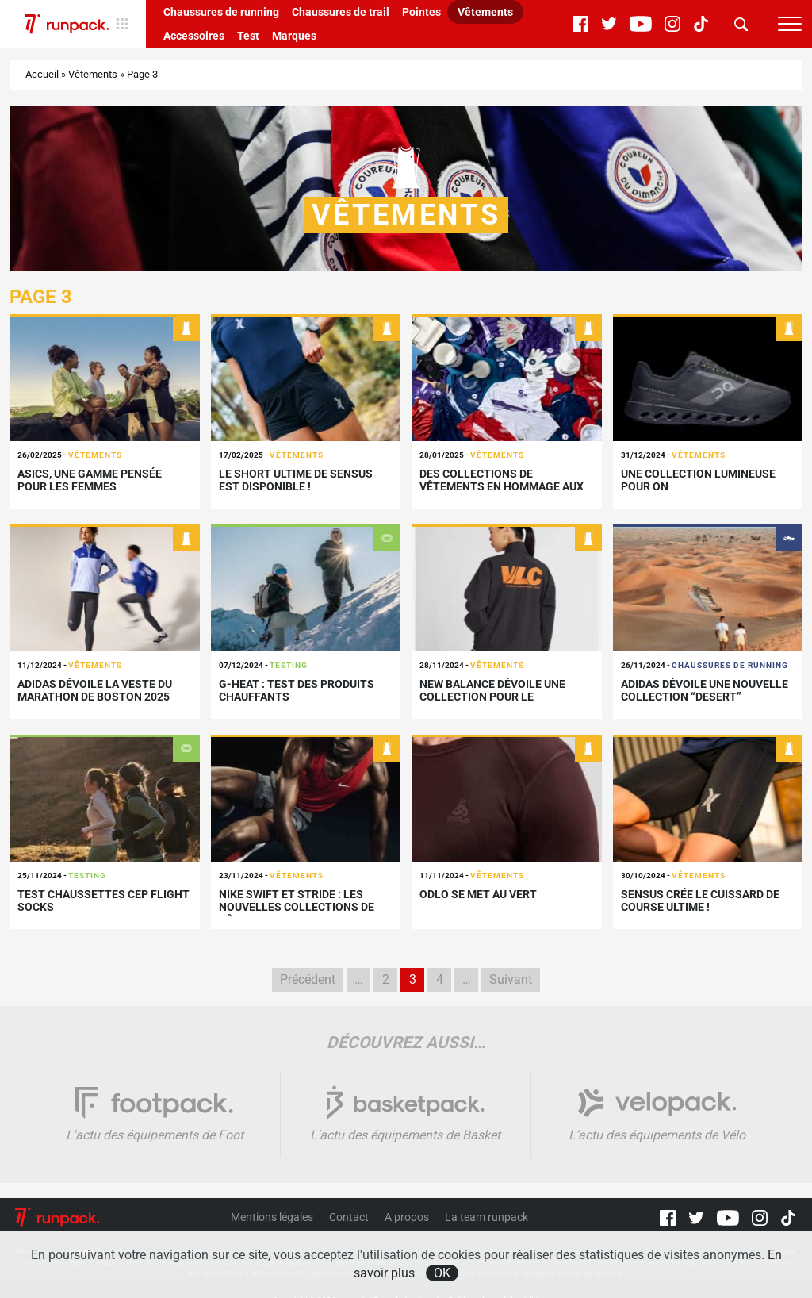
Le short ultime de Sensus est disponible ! (296, 480)
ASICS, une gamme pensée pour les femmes (89, 480)
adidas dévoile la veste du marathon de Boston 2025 (94, 691)
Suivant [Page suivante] (510, 979)
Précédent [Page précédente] (307, 979)
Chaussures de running (221, 12)
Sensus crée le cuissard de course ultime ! (700, 901)
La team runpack (486, 1217)
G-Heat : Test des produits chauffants (296, 691)
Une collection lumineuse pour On (698, 480)
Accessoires (193, 35)
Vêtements (485, 12)
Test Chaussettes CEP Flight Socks (103, 901)
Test (248, 35)
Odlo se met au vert (478, 894)
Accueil (42, 74)
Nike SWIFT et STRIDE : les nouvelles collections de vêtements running (296, 907)
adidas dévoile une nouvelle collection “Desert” (704, 691)
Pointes (421, 12)
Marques (294, 35)
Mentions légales (272, 1217)
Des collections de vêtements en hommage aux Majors (501, 487)
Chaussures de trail (340, 12)
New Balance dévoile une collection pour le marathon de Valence (492, 697)
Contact (349, 1217)
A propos (407, 1217)
